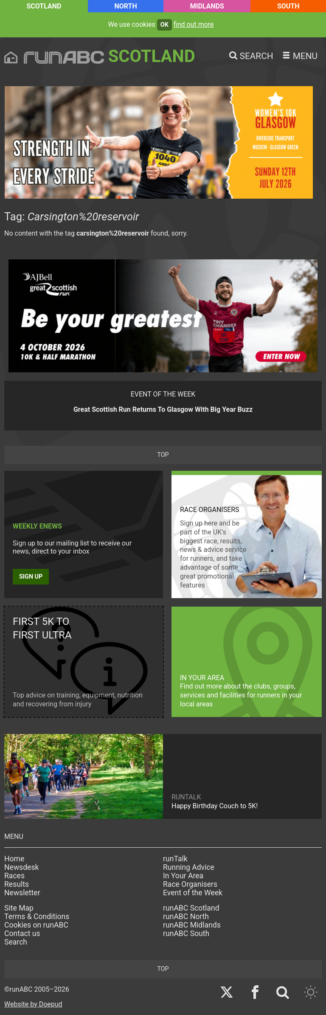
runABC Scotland (191, 908)
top (163, 454)
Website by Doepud (33, 1004)
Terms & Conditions (36, 916)
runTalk (175, 859)
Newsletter (22, 892)
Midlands (207, 6)
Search (15, 942)
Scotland (43, 6)
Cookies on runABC (36, 925)
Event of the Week (192, 892)
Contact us (22, 933)
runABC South (186, 933)
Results (16, 884)
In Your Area (183, 876)
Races (14, 876)
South (288, 6)
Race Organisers (190, 884)
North (125, 6)
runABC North (186, 916)
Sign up (30, 576)
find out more (194, 24)
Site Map (19, 908)
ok (164, 24)
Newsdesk (21, 867)
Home (14, 859)
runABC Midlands (192, 925)
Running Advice (188, 867)
